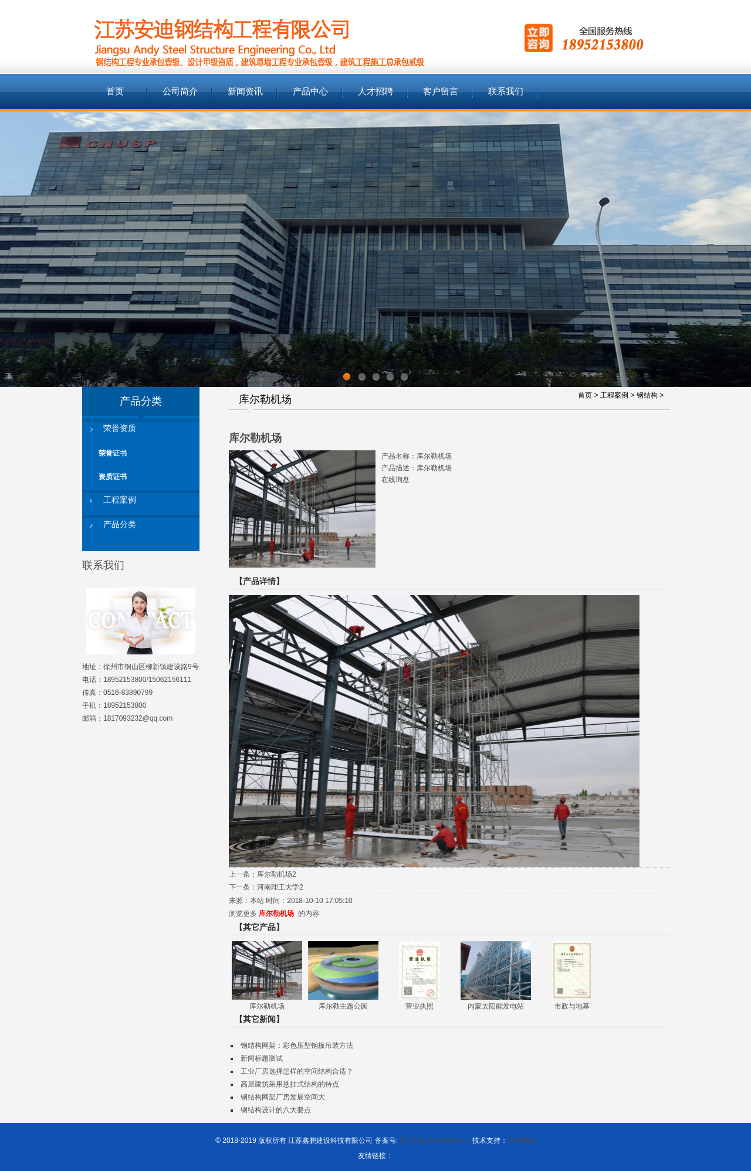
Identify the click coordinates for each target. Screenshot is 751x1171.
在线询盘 (395, 480)
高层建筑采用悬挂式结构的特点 (290, 1084)
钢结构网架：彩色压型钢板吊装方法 (297, 1045)
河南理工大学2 (280, 887)
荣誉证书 (113, 453)
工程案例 (119, 499)
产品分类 (119, 524)
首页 (115, 91)
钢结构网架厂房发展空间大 (283, 1097)
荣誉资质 (119, 428)
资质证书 (113, 477)
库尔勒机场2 (276, 874)
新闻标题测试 (262, 1058)
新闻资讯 (245, 91)
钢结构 (647, 395)
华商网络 (522, 1140)
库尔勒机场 (276, 913)
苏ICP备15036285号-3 (435, 1140)
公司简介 (180, 91)
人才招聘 (375, 91)
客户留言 (440, 91)
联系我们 (505, 91)
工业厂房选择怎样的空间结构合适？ (297, 1071)
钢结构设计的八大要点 (276, 1110)
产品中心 (310, 91)
